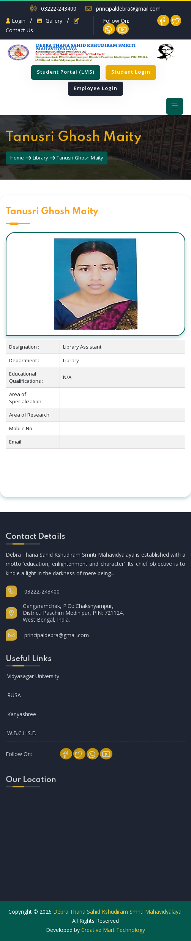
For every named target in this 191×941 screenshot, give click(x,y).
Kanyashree (21, 721)
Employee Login (95, 88)
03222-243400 (58, 8)
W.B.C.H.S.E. (21, 740)
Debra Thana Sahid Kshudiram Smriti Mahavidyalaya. (118, 911)
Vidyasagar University (33, 683)
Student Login (130, 71)
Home (17, 158)
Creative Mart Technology (113, 929)
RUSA (14, 702)
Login (15, 20)
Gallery (49, 20)
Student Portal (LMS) (66, 71)
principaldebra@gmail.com (128, 8)
